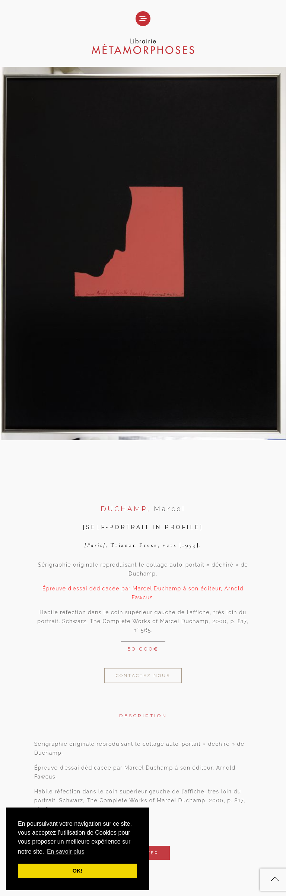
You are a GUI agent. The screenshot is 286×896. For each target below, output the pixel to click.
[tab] (143, 710)
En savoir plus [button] (66, 851)
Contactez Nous (143, 675)
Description (143, 715)
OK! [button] (77, 871)
